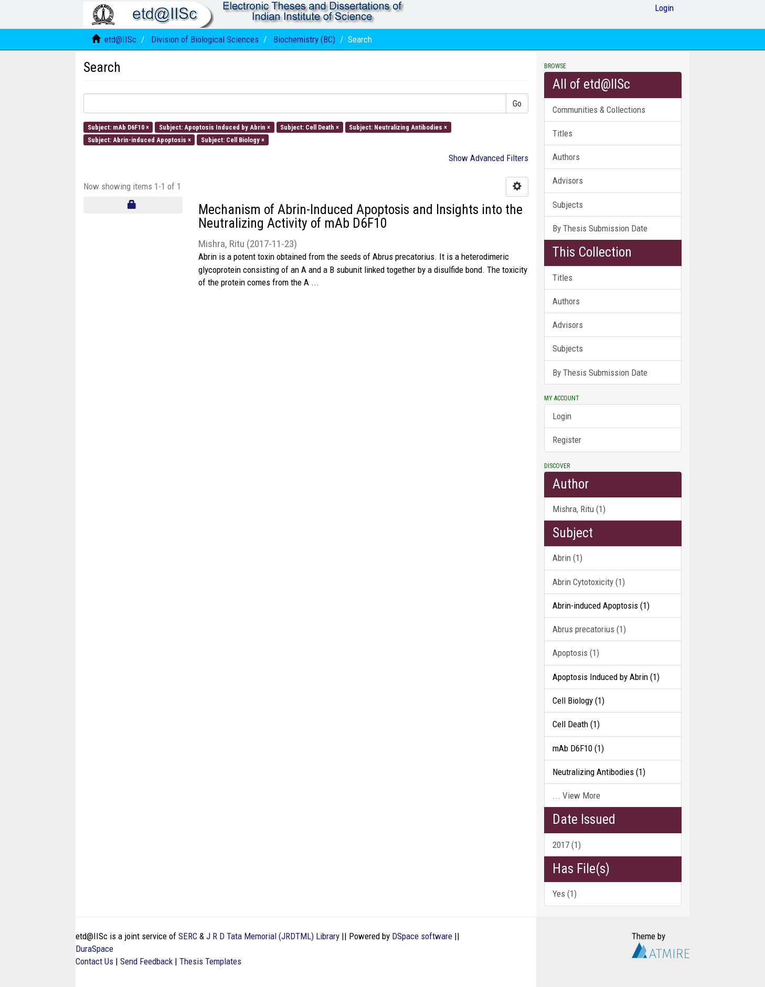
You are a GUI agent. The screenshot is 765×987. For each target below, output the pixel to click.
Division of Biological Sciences (205, 39)
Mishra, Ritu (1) (578, 509)
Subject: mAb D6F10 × (118, 127)
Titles (562, 133)
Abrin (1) (567, 558)
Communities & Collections (598, 109)
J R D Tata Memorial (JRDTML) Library (272, 936)
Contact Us (94, 961)
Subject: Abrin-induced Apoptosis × (139, 139)
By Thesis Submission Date (599, 228)
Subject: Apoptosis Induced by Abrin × (214, 127)
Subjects (567, 204)
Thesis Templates (210, 961)
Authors (566, 157)
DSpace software (422, 936)
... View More (576, 795)
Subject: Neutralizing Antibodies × (398, 127)
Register (566, 439)
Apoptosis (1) (575, 653)
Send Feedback (146, 961)
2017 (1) (566, 845)
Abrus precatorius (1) (589, 629)
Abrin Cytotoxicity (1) (588, 582)
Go (517, 103)
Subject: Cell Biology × (232, 139)
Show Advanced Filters (488, 158)
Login (561, 416)
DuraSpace (94, 948)
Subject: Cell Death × (309, 127)
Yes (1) (564, 893)
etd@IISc (120, 39)
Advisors (567, 180)
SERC (187, 936)
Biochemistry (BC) (304, 39)
